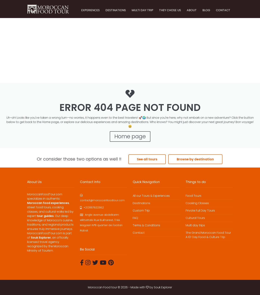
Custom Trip (141, 210)
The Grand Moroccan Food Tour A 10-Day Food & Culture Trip (208, 235)
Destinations (141, 203)
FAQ (135, 218)
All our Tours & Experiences (151, 196)
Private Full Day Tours (200, 210)
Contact (139, 233)
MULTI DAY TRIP (142, 10)
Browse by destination (195, 159)
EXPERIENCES (90, 10)
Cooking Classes (197, 203)
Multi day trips (195, 225)
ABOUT (192, 10)
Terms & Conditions (146, 225)
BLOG (206, 10)
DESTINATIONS (115, 10)
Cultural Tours (195, 218)
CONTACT (223, 10)
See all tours (147, 159)
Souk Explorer (163, 287)
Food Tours (193, 196)
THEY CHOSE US (170, 10)
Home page (130, 136)
